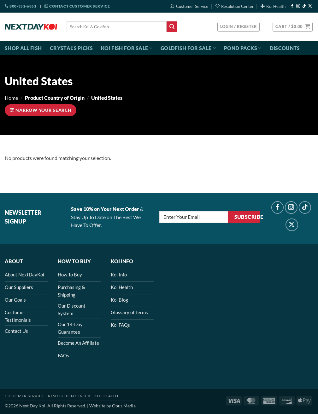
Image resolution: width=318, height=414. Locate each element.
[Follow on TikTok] (304, 6)
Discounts (285, 48)
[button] (293, 27)
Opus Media (124, 405)
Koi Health (273, 6)
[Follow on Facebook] (292, 6)
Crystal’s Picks (71, 48)
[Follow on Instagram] (298, 6)
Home (11, 98)
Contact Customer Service (77, 6)
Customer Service (189, 6)
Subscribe (247, 217)
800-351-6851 (20, 6)
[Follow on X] (310, 6)
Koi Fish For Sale (126, 48)
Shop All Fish (23, 48)
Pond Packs (243, 48)
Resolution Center (234, 6)
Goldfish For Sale (188, 48)
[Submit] (172, 26)
